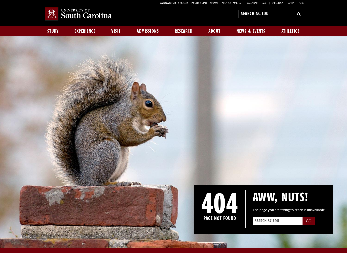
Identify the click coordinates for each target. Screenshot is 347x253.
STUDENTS (183, 3)
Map (264, 3)
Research (184, 31)
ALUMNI (214, 3)
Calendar (252, 3)
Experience (85, 31)
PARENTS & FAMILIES (231, 3)
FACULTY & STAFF (199, 3)
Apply (291, 3)
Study (53, 31)
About (214, 31)
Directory (277, 3)
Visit (116, 31)
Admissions (148, 31)
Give (301, 3)
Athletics (290, 31)
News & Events (251, 31)
